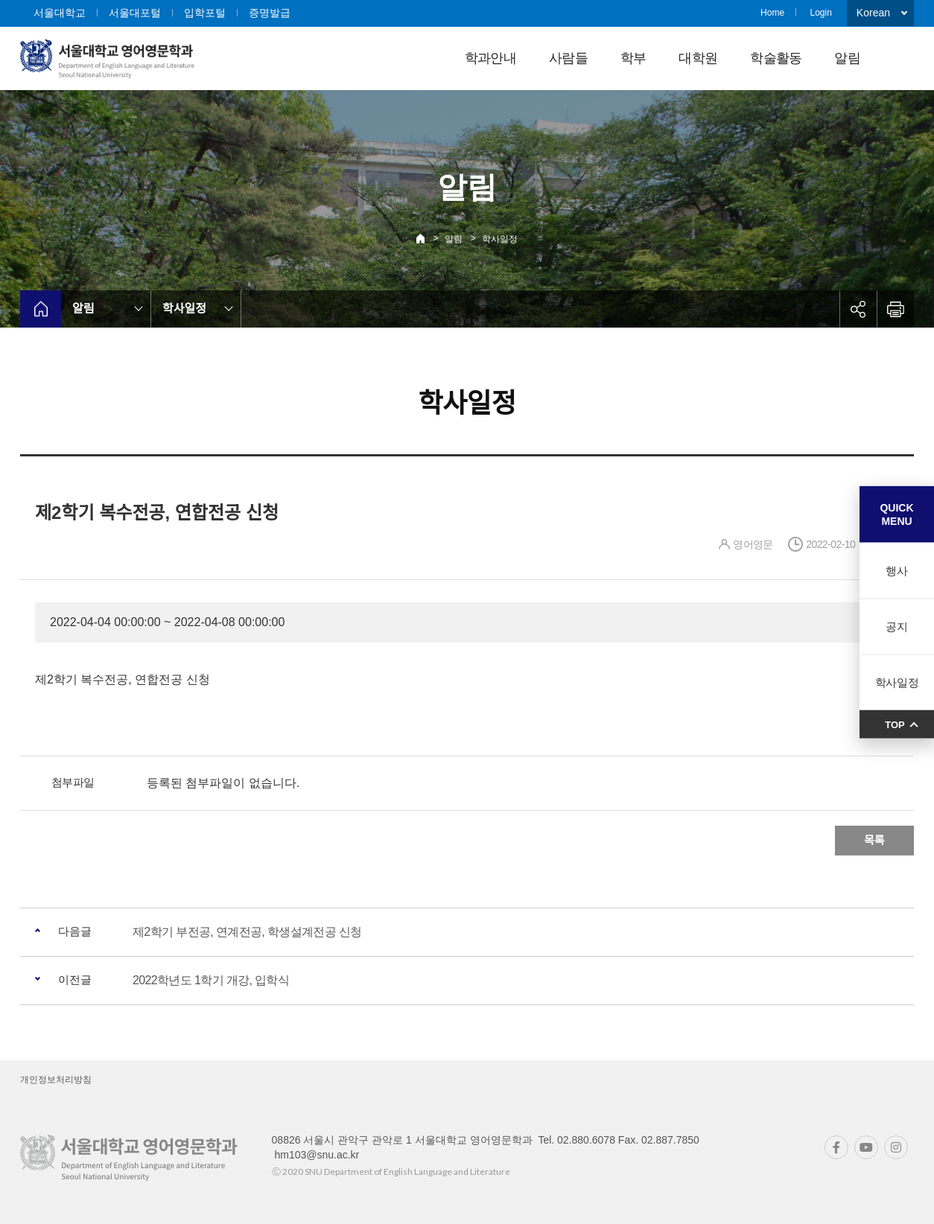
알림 (847, 58)
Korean (873, 13)
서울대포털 (135, 13)
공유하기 (858, 309)
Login (820, 12)
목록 (874, 840)
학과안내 (490, 58)
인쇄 (895, 309)
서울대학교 (60, 13)
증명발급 (269, 13)
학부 (633, 58)
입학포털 (205, 13)
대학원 (698, 58)
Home (772, 12)
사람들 (568, 58)
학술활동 (775, 58)
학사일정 (500, 239)
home (40, 309)
